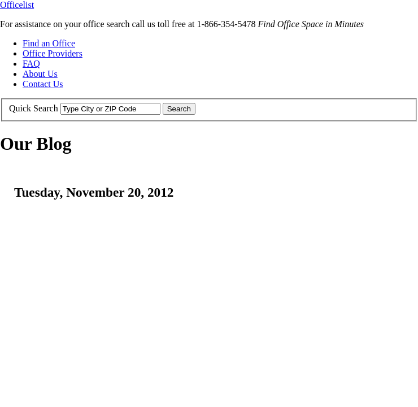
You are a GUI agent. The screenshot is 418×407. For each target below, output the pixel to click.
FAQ (31, 63)
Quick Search (33, 108)
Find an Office (49, 43)
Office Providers (52, 53)
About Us (40, 74)
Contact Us (43, 84)
